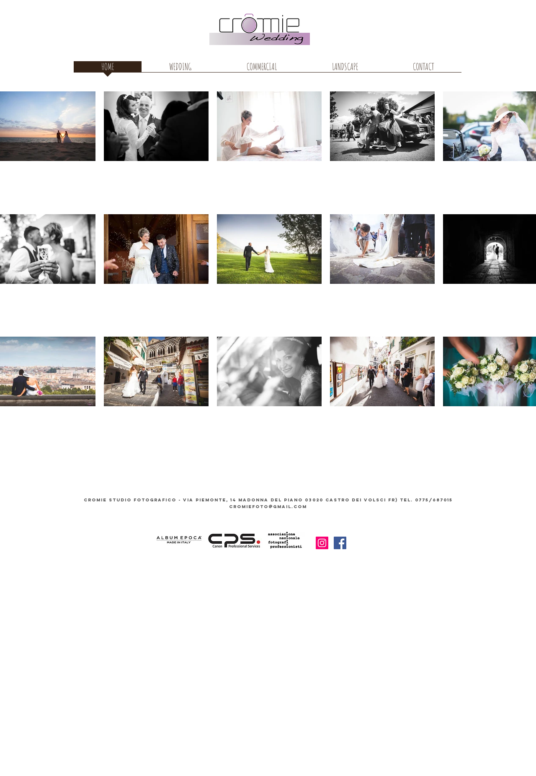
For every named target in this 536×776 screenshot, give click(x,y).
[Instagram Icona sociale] (322, 543)
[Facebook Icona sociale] (340, 543)
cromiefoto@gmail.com (268, 506)
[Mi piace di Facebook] (377, 544)
